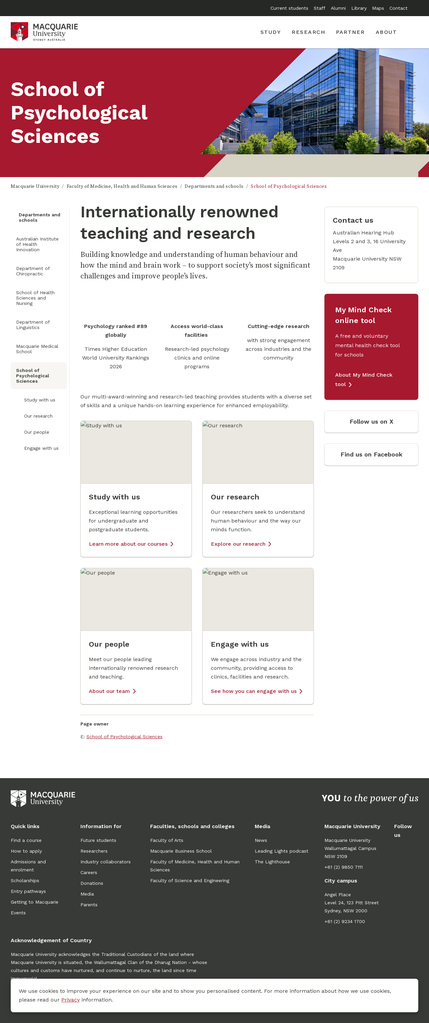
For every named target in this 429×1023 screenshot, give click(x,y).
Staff (319, 8)
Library (359, 8)
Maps (378, 8)
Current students (289, 8)
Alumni (338, 8)
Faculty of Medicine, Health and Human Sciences (122, 186)
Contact (398, 8)
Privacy (70, 1000)
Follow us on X (371, 421)
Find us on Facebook (372, 454)
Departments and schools (214, 186)
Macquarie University (35, 186)
